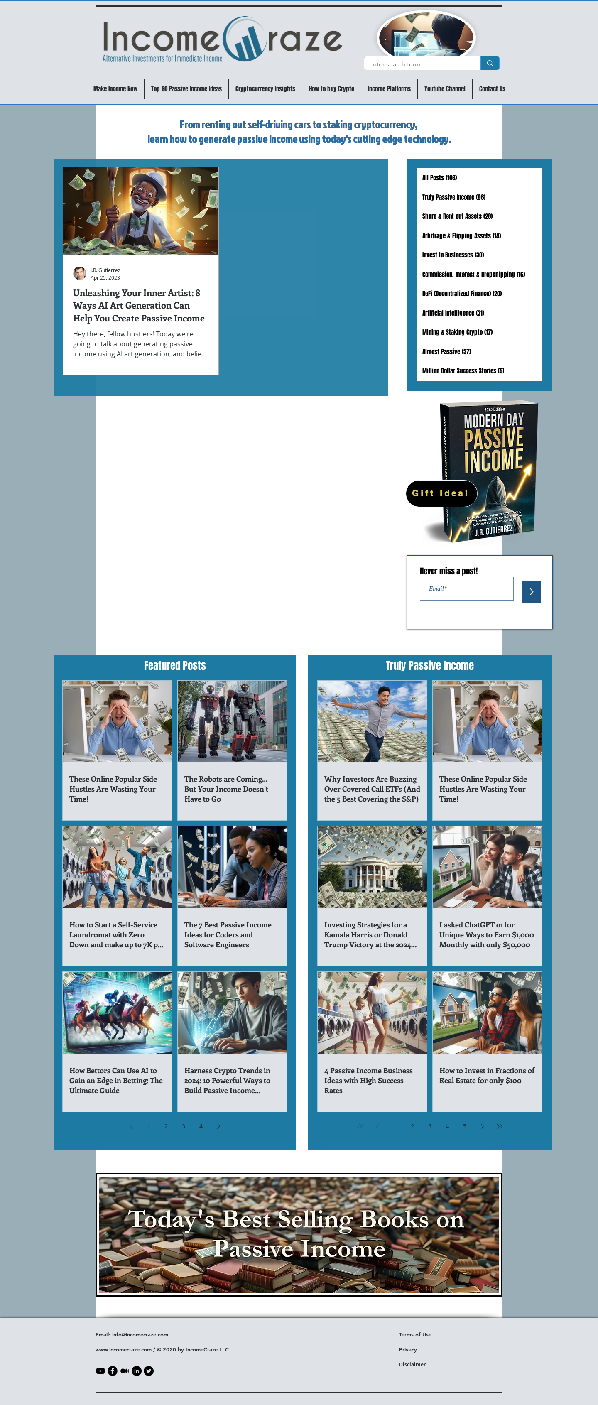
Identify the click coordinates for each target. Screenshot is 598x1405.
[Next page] (218, 1126)
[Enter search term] (416, 64)
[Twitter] (149, 1371)
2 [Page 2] (166, 1126)
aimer (418, 1364)
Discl (405, 1364)
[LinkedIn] (137, 1371)
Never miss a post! (449, 571)
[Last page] (499, 1126)
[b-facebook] (113, 1371)
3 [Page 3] (183, 1126)
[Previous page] (131, 1126)
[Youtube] (100, 1371)
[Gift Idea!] (442, 493)
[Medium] (125, 1371)
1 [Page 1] (148, 1126)
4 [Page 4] (201, 1126)
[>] (531, 592)
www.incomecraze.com (124, 1349)
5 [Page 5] (464, 1126)
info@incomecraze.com (140, 1334)
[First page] (360, 1126)
